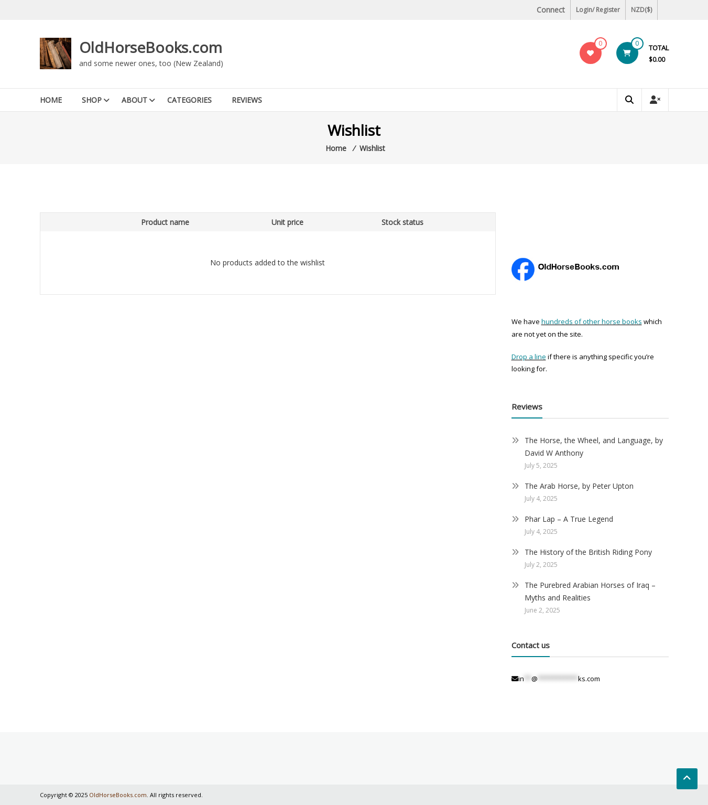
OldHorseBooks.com (150, 47)
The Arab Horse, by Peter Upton (579, 486)
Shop (92, 100)
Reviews (247, 100)
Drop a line (528, 356)
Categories (189, 100)
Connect (551, 10)
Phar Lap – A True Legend (569, 519)
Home (51, 100)
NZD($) (641, 9)
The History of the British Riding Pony (588, 552)
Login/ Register (598, 9)
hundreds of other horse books (591, 321)
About (134, 100)
